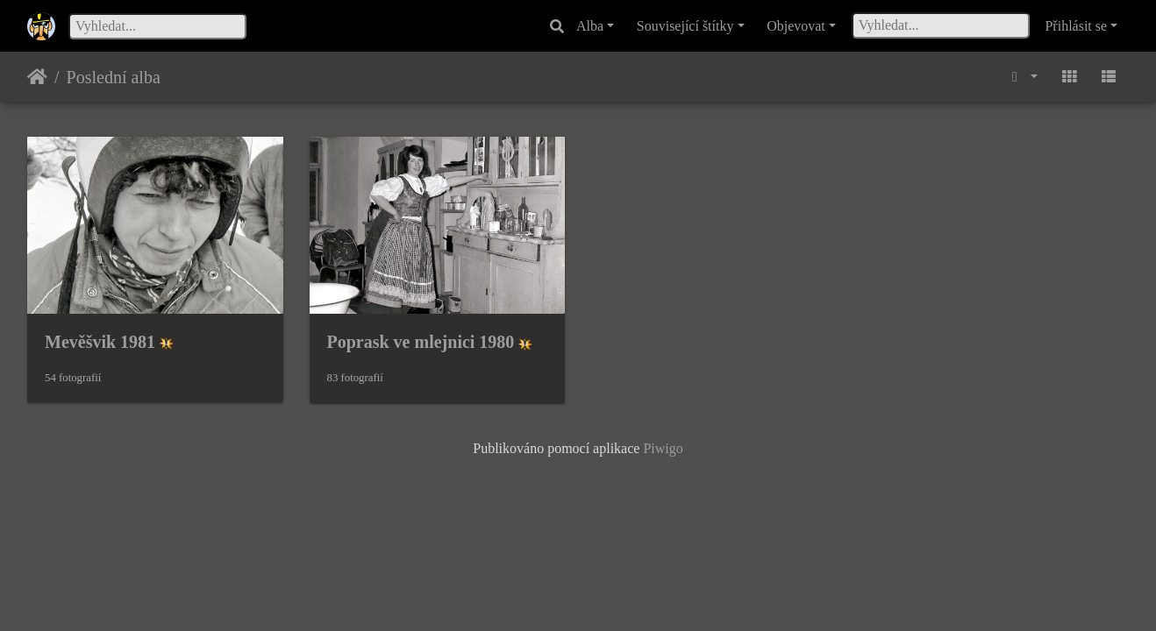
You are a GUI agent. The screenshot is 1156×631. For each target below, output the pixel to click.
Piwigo (662, 448)
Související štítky (685, 25)
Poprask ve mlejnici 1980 (421, 341)
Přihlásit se (1076, 25)
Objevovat (796, 25)
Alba (589, 25)
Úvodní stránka (37, 77)
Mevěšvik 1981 (100, 341)
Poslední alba (114, 77)
